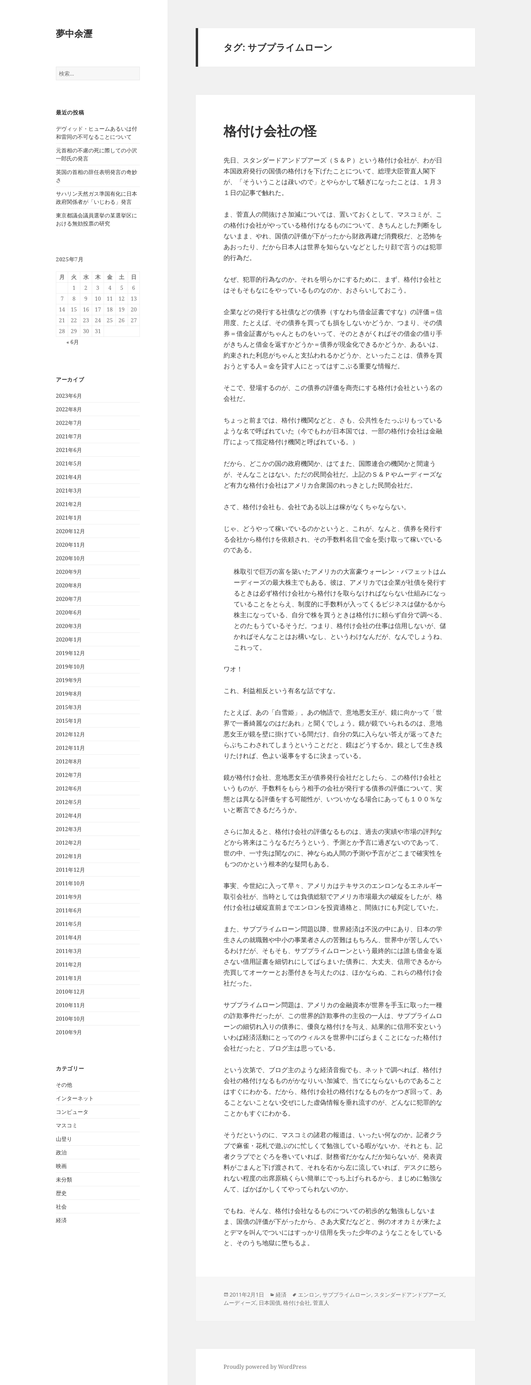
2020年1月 (69, 639)
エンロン (309, 1294)
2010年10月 (70, 1018)
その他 (64, 1084)
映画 (61, 1166)
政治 (61, 1152)
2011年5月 (69, 924)
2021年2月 (69, 504)
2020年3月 (69, 626)
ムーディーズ (240, 1302)
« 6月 (72, 342)
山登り (64, 1139)
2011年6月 (69, 910)
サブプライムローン (346, 1294)
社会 (61, 1206)
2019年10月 (70, 666)
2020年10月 (70, 558)
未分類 (64, 1179)
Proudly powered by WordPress (265, 1366)
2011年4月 (69, 937)
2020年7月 (69, 599)
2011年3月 (69, 951)
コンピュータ (72, 1112)
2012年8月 (69, 761)
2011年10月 (70, 883)
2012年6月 (69, 788)
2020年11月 (70, 544)
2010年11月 (70, 1005)
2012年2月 (69, 842)
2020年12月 (70, 531)
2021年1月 (69, 517)
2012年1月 (69, 856)
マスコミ (67, 1125)
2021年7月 (69, 436)
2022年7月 (69, 423)
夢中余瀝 (74, 33)
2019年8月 (69, 693)
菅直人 (321, 1302)
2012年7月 (69, 775)
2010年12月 (70, 991)
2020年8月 (69, 585)
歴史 (61, 1193)
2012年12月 (70, 734)
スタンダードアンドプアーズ (409, 1294)
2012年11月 (70, 748)
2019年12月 (70, 653)
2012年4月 (69, 815)
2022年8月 (69, 409)
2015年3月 (69, 707)
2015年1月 (69, 720)
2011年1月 (69, 978)
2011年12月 (70, 869)
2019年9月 (69, 680)
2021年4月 (69, 477)
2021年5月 (69, 463)
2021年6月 (69, 450)
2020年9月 (69, 572)
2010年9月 (69, 1032)
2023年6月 (69, 395)
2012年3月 (69, 829)
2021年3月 (69, 490)
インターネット (75, 1098)
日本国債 (269, 1302)
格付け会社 (296, 1302)
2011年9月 (69, 897)
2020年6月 (69, 612)
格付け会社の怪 (270, 130)
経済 (61, 1220)
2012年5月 (69, 802)
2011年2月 (69, 964)
